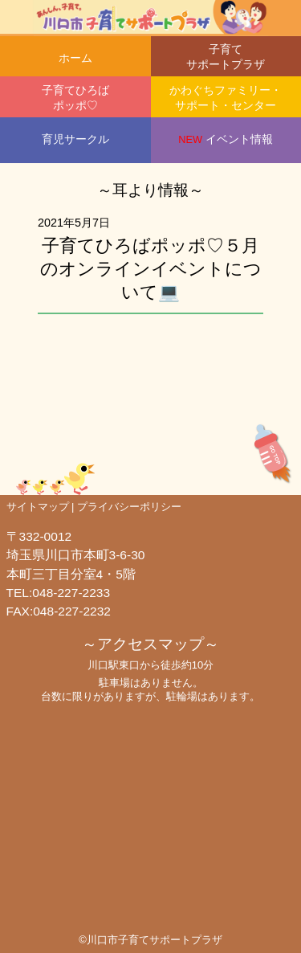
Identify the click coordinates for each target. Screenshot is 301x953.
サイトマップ (37, 507)
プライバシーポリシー (129, 507)
